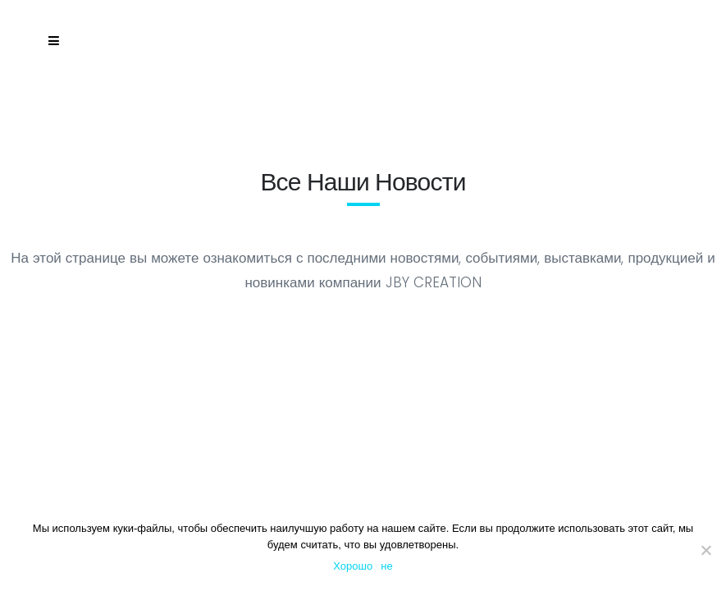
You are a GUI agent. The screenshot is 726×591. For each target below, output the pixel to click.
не (386, 566)
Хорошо (352, 566)
